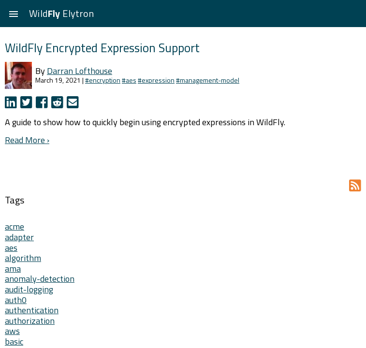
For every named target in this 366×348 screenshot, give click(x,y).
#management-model (207, 80)
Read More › (27, 139)
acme (14, 226)
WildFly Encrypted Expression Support (102, 47)
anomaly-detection (39, 278)
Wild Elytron (61, 13)
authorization (30, 320)
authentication (32, 310)
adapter (19, 237)
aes (11, 247)
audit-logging (29, 289)
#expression (156, 80)
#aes (129, 80)
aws (12, 330)
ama (13, 268)
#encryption (102, 80)
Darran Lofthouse (79, 70)
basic (14, 341)
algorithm (23, 257)
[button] (13, 13)
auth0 (16, 299)
